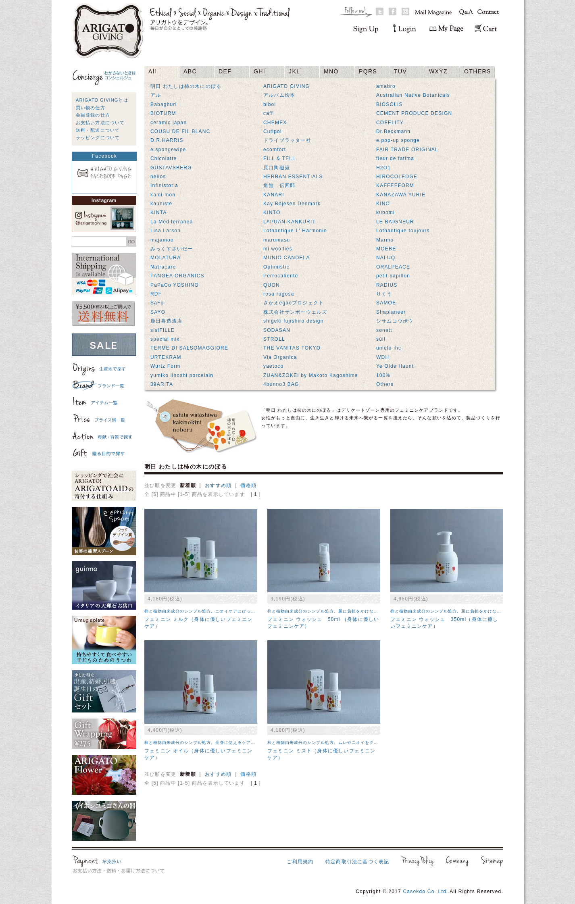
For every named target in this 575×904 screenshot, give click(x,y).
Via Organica (280, 357)
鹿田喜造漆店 (166, 321)
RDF (156, 294)
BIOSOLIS (389, 104)
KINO (383, 203)
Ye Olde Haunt (395, 366)
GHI (259, 71)
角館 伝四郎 (279, 185)
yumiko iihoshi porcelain (181, 375)
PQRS (368, 71)
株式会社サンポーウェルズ (295, 312)
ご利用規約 (300, 861)
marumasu (276, 240)
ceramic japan (168, 122)
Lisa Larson (165, 230)
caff (268, 113)
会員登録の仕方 (93, 114)
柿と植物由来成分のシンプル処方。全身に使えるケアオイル (204, 742)
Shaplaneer (391, 312)
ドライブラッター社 (287, 140)
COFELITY (390, 122)
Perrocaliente (280, 276)
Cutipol (272, 131)
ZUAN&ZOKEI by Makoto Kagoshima (310, 375)
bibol (269, 104)
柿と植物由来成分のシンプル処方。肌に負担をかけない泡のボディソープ (340, 611)
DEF (225, 71)
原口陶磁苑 (276, 168)
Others (385, 384)
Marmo (385, 240)
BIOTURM (163, 113)
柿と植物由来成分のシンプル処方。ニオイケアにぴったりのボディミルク (217, 611)
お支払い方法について (100, 122)
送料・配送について (98, 130)
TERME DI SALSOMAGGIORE (189, 348)
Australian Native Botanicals (413, 95)
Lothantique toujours (403, 230)
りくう (384, 294)
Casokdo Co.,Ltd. (425, 891)
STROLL (274, 339)
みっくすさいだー (171, 249)
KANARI (273, 195)
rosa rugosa (278, 294)
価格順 (248, 485)
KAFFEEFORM (395, 185)
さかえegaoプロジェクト (293, 303)
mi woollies (277, 249)
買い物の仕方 (90, 107)
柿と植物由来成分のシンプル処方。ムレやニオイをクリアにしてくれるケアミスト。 (351, 742)
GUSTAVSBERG (171, 168)
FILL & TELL (279, 158)
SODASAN (276, 330)
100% (383, 375)
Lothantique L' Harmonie (295, 230)
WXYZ (438, 71)
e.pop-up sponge (398, 140)
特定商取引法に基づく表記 (357, 861)
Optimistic (276, 267)
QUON (271, 285)
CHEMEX (275, 122)
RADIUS (387, 285)
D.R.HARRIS (166, 140)
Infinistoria (164, 185)
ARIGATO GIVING (286, 86)
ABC (190, 71)
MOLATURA (165, 257)
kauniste (161, 203)
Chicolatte (163, 158)
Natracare (163, 267)
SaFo (157, 303)
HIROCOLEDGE (396, 176)
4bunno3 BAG (281, 384)
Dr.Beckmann (393, 131)
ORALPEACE (393, 267)
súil (380, 339)
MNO (331, 71)
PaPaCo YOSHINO (174, 285)
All (152, 71)
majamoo (162, 240)
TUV (400, 71)
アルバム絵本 (279, 95)
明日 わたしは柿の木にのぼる (185, 86)
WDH (382, 357)
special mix (165, 339)
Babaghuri (163, 104)
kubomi (385, 212)
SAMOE (386, 303)
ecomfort (274, 149)
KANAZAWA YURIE (400, 195)
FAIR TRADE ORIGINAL (407, 149)
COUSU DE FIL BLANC (180, 131)
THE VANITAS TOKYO (292, 348)
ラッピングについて (98, 137)
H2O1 (383, 168)
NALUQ (385, 257)
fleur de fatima (395, 158)
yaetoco (273, 366)
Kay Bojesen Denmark (292, 203)
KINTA (158, 212)
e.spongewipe (168, 149)
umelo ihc (388, 348)
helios (158, 176)
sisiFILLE (162, 330)
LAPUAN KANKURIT (289, 222)
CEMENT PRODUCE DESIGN (414, 113)
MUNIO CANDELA (286, 257)
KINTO (271, 212)
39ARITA (161, 384)
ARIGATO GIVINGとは (102, 100)
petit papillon (393, 276)
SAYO (157, 312)
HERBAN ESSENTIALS (293, 176)
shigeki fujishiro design (293, 321)
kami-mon (162, 195)
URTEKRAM (165, 357)
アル (155, 95)
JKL (294, 71)
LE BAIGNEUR (395, 222)
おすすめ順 (218, 485)
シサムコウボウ (394, 321)
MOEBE (386, 249)
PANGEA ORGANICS (177, 276)
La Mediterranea (171, 222)
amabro (386, 86)
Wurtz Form (165, 366)
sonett (384, 330)
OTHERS (477, 71)
